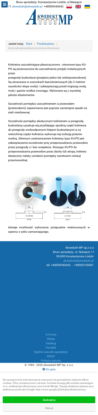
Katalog (51, 343)
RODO (51, 356)
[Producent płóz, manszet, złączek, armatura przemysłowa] (49, 17)
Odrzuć (49, 408)
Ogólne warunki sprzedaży (51, 352)
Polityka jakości (51, 360)
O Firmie (51, 334)
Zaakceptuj (49, 399)
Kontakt (51, 347)
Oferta (51, 339)
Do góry (49, 369)
